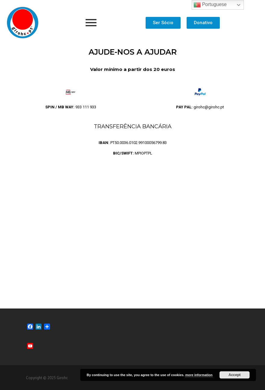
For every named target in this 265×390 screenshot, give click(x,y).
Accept (235, 375)
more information (198, 375)
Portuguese (210, 4)
